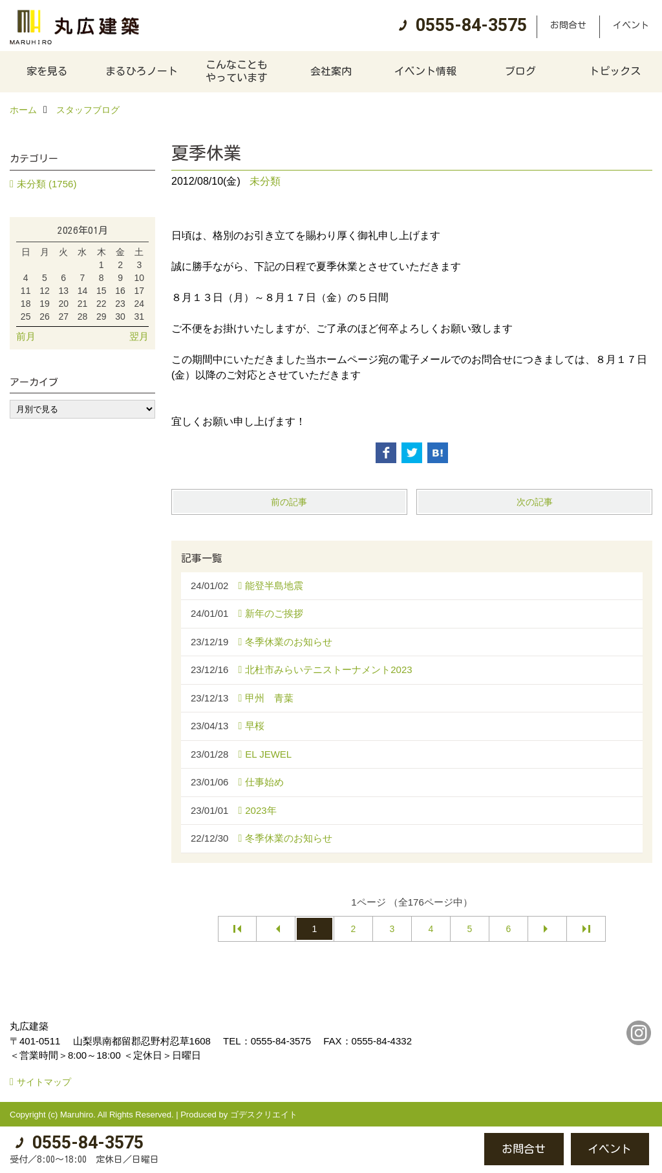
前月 (26, 336)
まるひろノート (141, 71)
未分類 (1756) (47, 183)
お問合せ (568, 25)
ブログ (520, 71)
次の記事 (535, 502)
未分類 (265, 181)
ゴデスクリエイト (263, 1114)
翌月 (139, 336)
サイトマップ (44, 1082)
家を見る (47, 71)
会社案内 (331, 71)
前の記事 (289, 502)
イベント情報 (425, 71)
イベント (631, 25)
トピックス (615, 71)
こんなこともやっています (237, 71)
